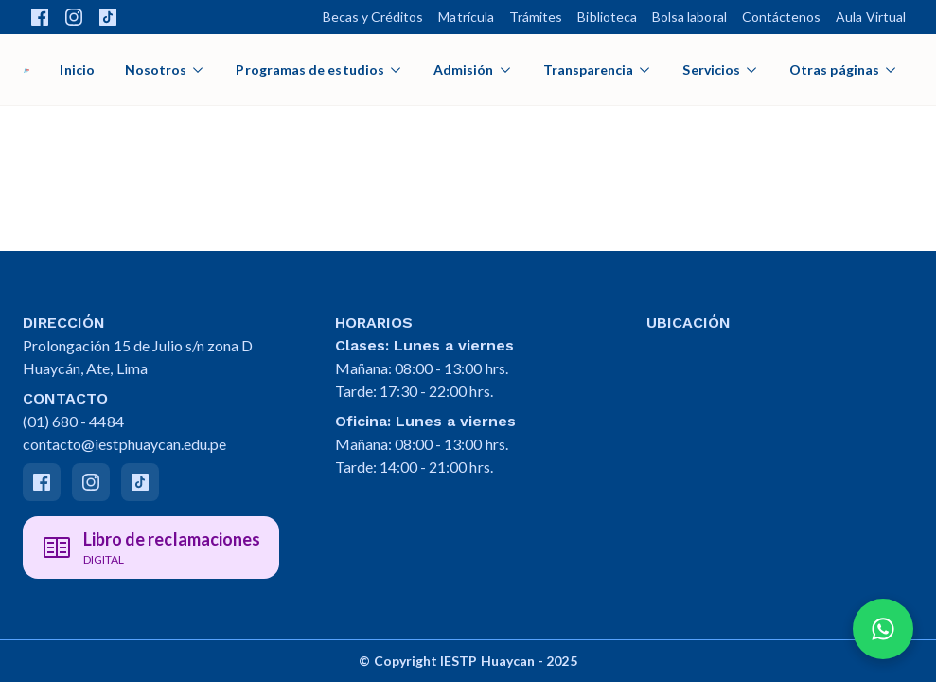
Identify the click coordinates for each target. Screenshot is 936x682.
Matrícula (466, 17)
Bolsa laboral (689, 17)
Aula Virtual (871, 17)
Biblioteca (607, 17)
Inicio (77, 70)
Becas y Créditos (373, 17)
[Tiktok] (140, 482)
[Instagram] (91, 482)
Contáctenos (781, 17)
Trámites (535, 17)
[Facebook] (42, 482)
